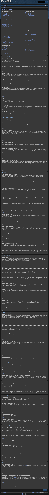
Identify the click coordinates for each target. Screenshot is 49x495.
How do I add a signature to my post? (7, 34)
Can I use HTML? (4, 47)
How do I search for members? (29, 33)
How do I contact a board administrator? (30, 50)
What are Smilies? (4, 48)
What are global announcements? (6, 50)
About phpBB (16, 466)
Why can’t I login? (4, 16)
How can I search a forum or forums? (30, 31)
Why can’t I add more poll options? (6, 36)
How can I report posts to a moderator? (7, 40)
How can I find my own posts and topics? (30, 34)
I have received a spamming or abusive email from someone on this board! (35, 23)
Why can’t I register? (5, 14)
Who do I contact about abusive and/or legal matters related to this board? (35, 49)
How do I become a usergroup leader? (30, 16)
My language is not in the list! (6, 26)
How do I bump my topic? (5, 43)
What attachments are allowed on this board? (31, 43)
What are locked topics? (5, 52)
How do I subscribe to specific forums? (30, 39)
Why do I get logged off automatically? (7, 18)
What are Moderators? (28, 13)
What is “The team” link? (28, 18)
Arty (26, 494)
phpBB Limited (25, 465)
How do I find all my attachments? (29, 44)
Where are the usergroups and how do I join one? (31, 15)
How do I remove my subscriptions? (30, 40)
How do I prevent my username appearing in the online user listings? (11, 23)
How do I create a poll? (5, 35)
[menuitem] (5, 5)
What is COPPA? (4, 13)
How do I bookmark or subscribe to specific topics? (32, 38)
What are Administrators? (28, 12)
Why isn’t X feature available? (29, 48)
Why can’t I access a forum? (6, 38)
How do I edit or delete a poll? (6, 37)
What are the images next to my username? (8, 27)
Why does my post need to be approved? (7, 42)
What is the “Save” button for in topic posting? (8, 41)
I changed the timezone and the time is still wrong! (8, 25)
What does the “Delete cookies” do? (7, 19)
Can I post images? (4, 49)
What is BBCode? (4, 46)
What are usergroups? (28, 14)
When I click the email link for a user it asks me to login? (9, 29)
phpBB (40, 144)
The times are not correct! (5, 24)
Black (23, 494)
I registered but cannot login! (6, 15)
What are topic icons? (5, 53)
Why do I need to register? (5, 12)
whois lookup (14, 477)
